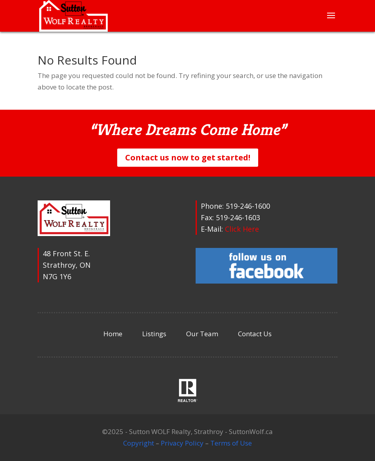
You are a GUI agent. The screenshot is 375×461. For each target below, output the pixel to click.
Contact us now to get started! (187, 157)
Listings (154, 333)
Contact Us (255, 333)
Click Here (242, 229)
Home (112, 333)
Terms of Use (231, 443)
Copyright (138, 443)
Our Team (202, 333)
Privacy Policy (182, 443)
